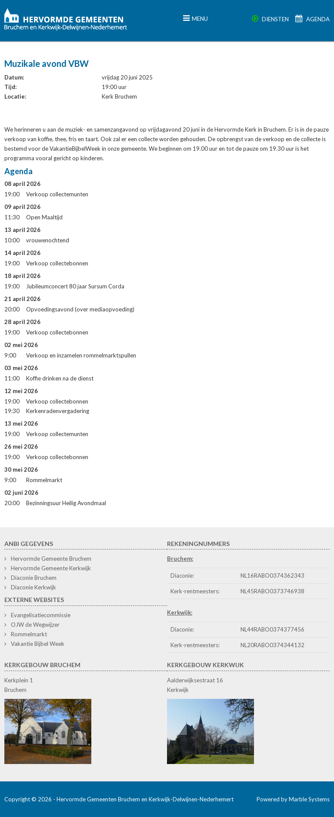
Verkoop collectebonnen (57, 263)
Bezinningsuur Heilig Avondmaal (66, 502)
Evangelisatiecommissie (40, 615)
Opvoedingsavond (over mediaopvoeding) (80, 309)
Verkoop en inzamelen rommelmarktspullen (81, 355)
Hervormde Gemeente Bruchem (51, 558)
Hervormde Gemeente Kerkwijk (51, 568)
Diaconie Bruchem (34, 577)
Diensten (270, 19)
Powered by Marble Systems (293, 799)
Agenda (312, 19)
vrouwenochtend (47, 240)
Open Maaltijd (44, 217)
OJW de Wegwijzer (35, 624)
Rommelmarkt (44, 479)
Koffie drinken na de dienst (60, 378)
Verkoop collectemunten (57, 194)
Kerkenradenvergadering (57, 410)
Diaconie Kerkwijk (33, 587)
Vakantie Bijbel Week (37, 643)
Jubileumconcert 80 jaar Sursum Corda (75, 286)
